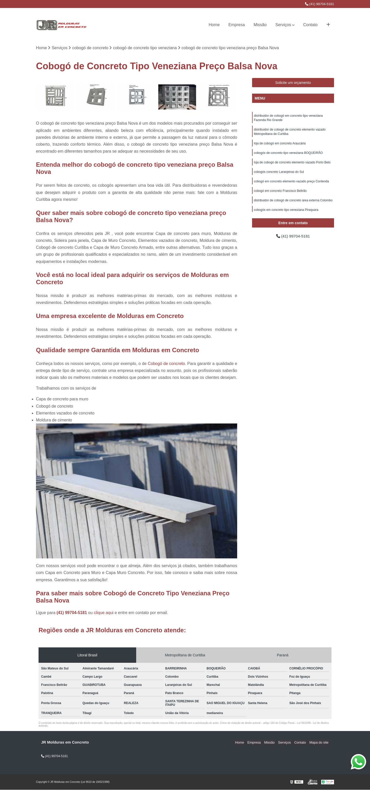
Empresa (236, 25)
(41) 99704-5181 (319, 4)
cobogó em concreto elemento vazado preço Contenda (291, 183)
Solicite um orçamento (293, 83)
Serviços (283, 25)
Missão (260, 25)
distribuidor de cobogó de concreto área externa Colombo (293, 203)
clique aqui (104, 613)
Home (214, 25)
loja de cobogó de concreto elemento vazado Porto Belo (292, 164)
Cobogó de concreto (166, 363)
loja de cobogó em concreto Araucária (280, 144)
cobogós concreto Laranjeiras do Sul (279, 174)
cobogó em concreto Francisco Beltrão (280, 193)
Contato (310, 25)
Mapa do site (319, 743)
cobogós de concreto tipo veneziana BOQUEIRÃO (288, 154)
